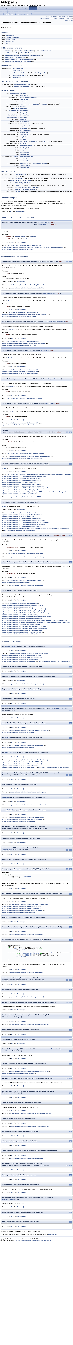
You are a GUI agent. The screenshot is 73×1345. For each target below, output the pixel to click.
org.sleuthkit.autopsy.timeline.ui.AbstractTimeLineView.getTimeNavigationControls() (25, 613)
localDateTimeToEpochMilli (21, 86)
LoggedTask (11, 115)
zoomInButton (24, 159)
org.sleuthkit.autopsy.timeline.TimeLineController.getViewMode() (20, 614)
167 (12, 1110)
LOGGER (17, 180)
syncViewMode (16, 77)
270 (12, 718)
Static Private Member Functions (47, 18)
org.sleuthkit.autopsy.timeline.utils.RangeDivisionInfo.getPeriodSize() (21, 484)
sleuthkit (7, 14)
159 (12, 921)
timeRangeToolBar (25, 148)
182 (12, 1179)
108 (11, 211)
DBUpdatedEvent (20, 57)
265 (12, 1207)
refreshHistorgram (17, 68)
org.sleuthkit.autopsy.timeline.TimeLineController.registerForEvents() (21, 624)
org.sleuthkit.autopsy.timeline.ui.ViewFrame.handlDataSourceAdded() (29, 653)
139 (12, 1086)
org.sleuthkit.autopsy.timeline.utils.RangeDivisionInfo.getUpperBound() (21, 490)
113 (12, 1170)
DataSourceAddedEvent (25, 53)
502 (12, 338)
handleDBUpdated (10, 57)
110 (12, 854)
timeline (18, 14)
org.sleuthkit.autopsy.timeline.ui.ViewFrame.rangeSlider (17, 528)
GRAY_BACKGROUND (21, 174)
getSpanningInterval (50, 952)
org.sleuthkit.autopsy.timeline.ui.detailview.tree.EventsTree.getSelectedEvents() (24, 609)
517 (12, 471)
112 (12, 833)
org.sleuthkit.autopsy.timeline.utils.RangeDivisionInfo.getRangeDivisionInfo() (23, 486)
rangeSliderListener (25, 130)
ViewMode (15, 156)
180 (12, 1226)
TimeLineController (22, 50)
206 (12, 842)
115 (12, 779)
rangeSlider (23, 128)
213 (12, 1136)
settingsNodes (24, 134)
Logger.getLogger (26, 180)
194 (12, 1123)
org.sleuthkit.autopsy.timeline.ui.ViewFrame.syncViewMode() (27, 557)
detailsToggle (24, 99)
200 (12, 864)
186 (12, 727)
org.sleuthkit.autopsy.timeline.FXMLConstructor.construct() (24, 245)
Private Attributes (58, 18)
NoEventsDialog (10, 39)
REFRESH (17, 185)
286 (12, 450)
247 (12, 969)
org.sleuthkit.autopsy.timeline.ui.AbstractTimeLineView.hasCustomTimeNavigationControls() (27, 616)
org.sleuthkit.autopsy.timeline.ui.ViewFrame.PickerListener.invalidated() (22, 458)
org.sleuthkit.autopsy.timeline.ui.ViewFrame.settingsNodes (24, 580)
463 (12, 366)
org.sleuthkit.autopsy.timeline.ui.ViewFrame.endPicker (23, 513)
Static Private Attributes (67, 18)
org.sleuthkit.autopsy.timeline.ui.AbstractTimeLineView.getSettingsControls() (23, 611)
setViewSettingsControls (19, 75)
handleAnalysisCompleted (12, 55)
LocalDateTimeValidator (12, 37)
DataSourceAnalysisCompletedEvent (30, 55)
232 (12, 1097)
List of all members (69, 20)
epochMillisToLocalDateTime (22, 84)
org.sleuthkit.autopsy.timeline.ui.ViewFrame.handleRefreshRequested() (21, 908)
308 (12, 242)
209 (12, 1034)
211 (12, 994)
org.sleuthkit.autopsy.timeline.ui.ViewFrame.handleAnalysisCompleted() (22, 655)
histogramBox (24, 113)
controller (31, 50)
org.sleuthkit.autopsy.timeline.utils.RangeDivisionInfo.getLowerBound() (21, 480)
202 (12, 671)
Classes (47, 16)
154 (12, 789)
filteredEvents (24, 110)
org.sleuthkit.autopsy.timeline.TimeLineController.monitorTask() (19, 493)
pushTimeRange (34, 953)
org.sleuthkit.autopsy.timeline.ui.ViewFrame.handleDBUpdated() (27, 497)
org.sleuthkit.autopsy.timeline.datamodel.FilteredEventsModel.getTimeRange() (23, 524)
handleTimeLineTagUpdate (12, 61)
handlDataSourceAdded (11, 53)
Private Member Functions (66, 16)
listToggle (23, 119)
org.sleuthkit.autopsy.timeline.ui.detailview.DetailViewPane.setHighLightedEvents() (25, 628)
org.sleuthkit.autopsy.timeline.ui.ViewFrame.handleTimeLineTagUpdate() (22, 819)
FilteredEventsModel (13, 110)
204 (12, 693)
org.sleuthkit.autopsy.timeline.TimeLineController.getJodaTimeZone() (21, 478)
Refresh (8, 44)
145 (12, 814)
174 (12, 1192)
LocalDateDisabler (11, 35)
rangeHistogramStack (26, 126)
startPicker (45, 141)
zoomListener (24, 163)
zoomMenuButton (25, 165)
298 (12, 281)
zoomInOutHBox (24, 161)
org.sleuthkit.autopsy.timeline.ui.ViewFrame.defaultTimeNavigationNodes (22, 605)
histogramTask (24, 115)
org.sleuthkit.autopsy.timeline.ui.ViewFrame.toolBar (16, 582)
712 (12, 550)
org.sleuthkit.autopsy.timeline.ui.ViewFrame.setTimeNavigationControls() (22, 630)
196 (12, 1155)
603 (12, 509)
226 (12, 1021)
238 (12, 901)
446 (12, 395)
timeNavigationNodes (41, 73)
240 (12, 650)
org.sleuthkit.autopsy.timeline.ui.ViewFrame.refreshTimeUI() (26, 288)
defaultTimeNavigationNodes (28, 97)
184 (12, 1068)
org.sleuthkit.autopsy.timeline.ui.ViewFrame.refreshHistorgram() (20, 373)
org (2, 14)
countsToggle (24, 95)
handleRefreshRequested (12, 59)
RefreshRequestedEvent (26, 59)
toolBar (22, 150)
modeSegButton (24, 121)
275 (12, 1058)
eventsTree (49, 50)
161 (12, 931)
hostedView (23, 117)
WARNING (18, 191)
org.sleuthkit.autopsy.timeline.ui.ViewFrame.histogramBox (18, 492)
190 (12, 703)
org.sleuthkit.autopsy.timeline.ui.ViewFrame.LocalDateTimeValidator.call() (30, 456)
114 (12, 984)
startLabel (23, 139)
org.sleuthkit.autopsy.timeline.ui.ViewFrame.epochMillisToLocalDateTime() (22, 514)
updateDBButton (24, 152)
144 (12, 742)
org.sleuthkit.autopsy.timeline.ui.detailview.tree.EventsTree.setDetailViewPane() (24, 626)
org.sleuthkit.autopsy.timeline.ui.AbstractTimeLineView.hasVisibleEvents (22, 618)
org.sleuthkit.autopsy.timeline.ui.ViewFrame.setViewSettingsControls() (21, 632)
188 (12, 1043)
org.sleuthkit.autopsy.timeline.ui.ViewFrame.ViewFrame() (54, 661)
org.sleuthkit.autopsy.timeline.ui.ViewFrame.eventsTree (47, 247)
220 (12, 680)
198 (12, 1145)
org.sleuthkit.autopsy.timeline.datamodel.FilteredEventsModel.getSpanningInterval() (25, 488)
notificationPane (25, 123)
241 (12, 757)
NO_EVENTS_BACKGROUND (23, 183)
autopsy (12, 14)
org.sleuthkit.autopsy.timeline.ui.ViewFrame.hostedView (23, 370)
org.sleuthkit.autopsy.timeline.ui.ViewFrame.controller (17, 247)
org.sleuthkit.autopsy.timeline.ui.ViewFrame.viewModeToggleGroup (20, 634)
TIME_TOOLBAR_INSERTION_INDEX (25, 189)
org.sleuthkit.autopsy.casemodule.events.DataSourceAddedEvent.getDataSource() (24, 314)
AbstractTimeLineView (13, 117)
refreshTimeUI (16, 70)
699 (12, 577)
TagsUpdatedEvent (26, 61)
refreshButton (24, 132)
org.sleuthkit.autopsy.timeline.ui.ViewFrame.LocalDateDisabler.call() (29, 730)
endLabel (22, 102)
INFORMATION (19, 178)
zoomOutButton (24, 167)
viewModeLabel (24, 154)
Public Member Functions (55, 16)
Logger (12, 180)
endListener (23, 104)
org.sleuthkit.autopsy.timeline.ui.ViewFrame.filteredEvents (18, 249)
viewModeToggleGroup (26, 156)
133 (12, 1009)
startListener (24, 141)
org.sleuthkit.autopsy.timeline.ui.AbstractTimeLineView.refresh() (20, 371)
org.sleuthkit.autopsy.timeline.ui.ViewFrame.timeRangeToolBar (25, 553)
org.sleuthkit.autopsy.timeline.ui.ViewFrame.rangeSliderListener (51, 528)
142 (12, 801)
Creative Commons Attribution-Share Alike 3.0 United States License (33, 1240)
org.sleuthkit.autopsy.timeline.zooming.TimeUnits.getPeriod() (19, 482)
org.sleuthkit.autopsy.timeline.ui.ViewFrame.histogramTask (51, 492)
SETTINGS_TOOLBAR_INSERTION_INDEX (26, 187)
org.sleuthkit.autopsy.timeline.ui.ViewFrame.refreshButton (54, 622)
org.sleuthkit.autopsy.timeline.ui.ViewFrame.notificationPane (19, 316)
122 (12, 888)
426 (12, 420)
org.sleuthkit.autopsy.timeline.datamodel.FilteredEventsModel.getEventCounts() (24, 476)
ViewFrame (28, 14)
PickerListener (10, 41)
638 (12, 600)
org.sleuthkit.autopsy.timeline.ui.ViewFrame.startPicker (19, 530)
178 (12, 1216)
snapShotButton (24, 137)
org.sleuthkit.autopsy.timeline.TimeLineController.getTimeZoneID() (26, 285)
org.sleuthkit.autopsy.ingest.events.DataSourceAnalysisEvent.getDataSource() (23, 343)
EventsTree (42, 50)
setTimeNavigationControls (20, 73)
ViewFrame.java (20, 211)
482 (12, 309)
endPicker (44, 104)
